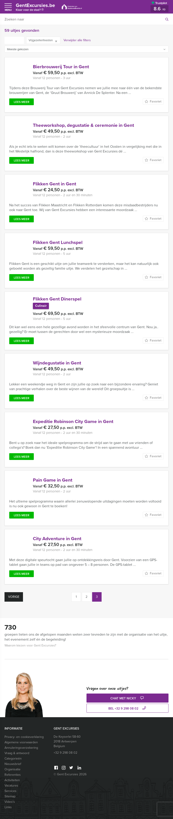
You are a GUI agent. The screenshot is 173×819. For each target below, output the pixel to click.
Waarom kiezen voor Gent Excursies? (30, 645)
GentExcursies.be (35, 8)
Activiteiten (12, 780)
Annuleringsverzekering (21, 747)
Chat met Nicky (127, 698)
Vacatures (11, 785)
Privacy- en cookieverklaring (24, 737)
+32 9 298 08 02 (65, 752)
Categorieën (13, 758)
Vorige (13, 596)
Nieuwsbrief (13, 764)
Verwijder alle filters (77, 40)
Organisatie (12, 769)
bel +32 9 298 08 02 (127, 708)
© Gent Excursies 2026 (70, 774)
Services (10, 791)
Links (8, 807)
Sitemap (10, 796)
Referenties (13, 774)
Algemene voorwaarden (21, 742)
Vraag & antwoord (17, 753)
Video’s (10, 801)
